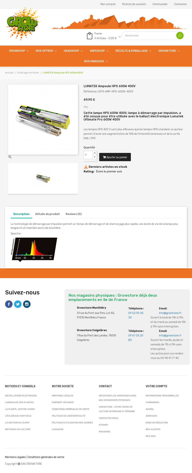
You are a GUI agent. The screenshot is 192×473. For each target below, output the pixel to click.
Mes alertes (153, 429)
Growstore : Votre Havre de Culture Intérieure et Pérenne (117, 409)
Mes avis (151, 436)
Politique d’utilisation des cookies (72, 422)
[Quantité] (88, 155)
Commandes (152, 402)
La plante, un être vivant (20, 409)
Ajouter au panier (117, 160)
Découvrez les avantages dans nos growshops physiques (117, 397)
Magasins (104, 431)
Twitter (18, 304)
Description (21, 214)
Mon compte (108, 4)
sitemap (103, 425)
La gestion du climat (17, 422)
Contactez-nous (108, 418)
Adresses (151, 416)
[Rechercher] (152, 35)
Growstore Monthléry (91, 307)
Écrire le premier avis (109, 175)
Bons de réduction (157, 422)
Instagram (27, 304)
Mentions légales (62, 395)
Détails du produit (47, 214)
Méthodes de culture (17, 429)
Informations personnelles (162, 395)
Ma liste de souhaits (134, 4)
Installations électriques (21, 395)
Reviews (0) (74, 214)
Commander (160, 4)
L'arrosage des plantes (19, 402)
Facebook (9, 304)
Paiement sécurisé (63, 402)
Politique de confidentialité (68, 416)
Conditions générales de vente (70, 409)
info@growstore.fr (170, 313)
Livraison (57, 429)
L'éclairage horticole (18, 416)
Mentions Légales (15, 457)
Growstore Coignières (92, 330)
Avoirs (150, 409)
